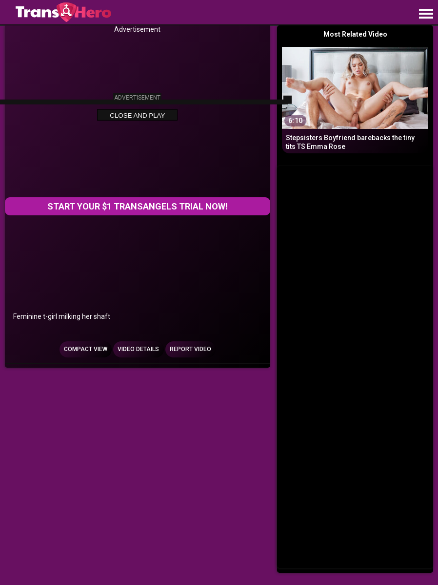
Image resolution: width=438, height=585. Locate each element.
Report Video (190, 349)
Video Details (138, 349)
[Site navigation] (425, 14)
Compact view (85, 349)
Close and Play (137, 115)
